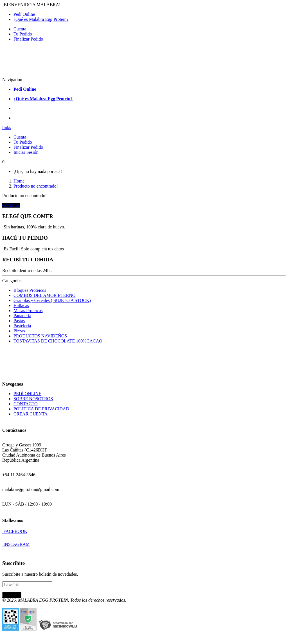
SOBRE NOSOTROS (33, 398)
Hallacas (21, 305)
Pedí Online (24, 14)
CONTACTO (26, 403)
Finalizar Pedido (28, 39)
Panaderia (22, 315)
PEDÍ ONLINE (27, 393)
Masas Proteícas (28, 310)
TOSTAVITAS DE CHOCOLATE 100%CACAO (58, 341)
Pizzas (19, 330)
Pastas (19, 320)
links (6, 127)
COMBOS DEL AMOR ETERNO (44, 295)
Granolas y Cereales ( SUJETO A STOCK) (52, 300)
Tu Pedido (23, 34)
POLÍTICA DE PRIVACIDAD (41, 408)
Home (19, 181)
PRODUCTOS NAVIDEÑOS (40, 335)
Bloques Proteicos (30, 290)
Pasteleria (22, 325)
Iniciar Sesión (26, 152)
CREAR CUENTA (31, 413)
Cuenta (20, 28)
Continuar (11, 205)
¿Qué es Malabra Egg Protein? (41, 19)
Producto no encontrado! (36, 186)
